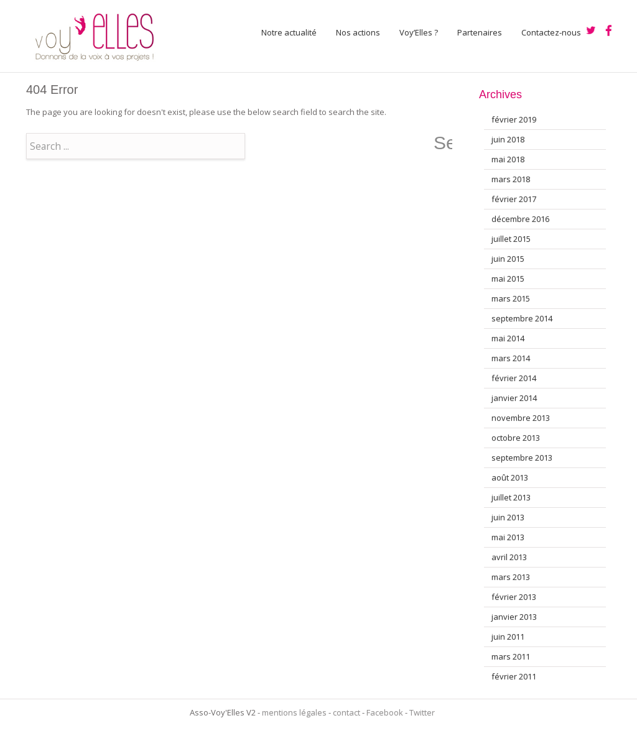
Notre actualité (289, 32)
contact (346, 712)
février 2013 (513, 596)
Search (443, 143)
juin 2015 (507, 258)
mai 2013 (507, 537)
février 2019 (513, 119)
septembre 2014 (521, 318)
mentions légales (294, 712)
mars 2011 (510, 656)
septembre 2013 (521, 457)
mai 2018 (507, 159)
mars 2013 (510, 576)
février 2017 (513, 199)
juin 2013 (507, 517)
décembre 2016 (520, 218)
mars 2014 (510, 358)
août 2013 (509, 477)
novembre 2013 (520, 417)
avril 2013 (509, 557)
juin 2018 (507, 139)
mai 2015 (507, 278)
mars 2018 (510, 179)
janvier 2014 (514, 397)
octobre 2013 (515, 437)
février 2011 (513, 676)
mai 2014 (507, 338)
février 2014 (513, 378)
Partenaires (479, 32)
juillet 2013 (511, 497)
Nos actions (358, 32)
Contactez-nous (551, 32)
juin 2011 (507, 636)
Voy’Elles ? (418, 32)
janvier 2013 (514, 616)
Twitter (422, 712)
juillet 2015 (511, 238)
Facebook (384, 712)
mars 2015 (510, 298)
